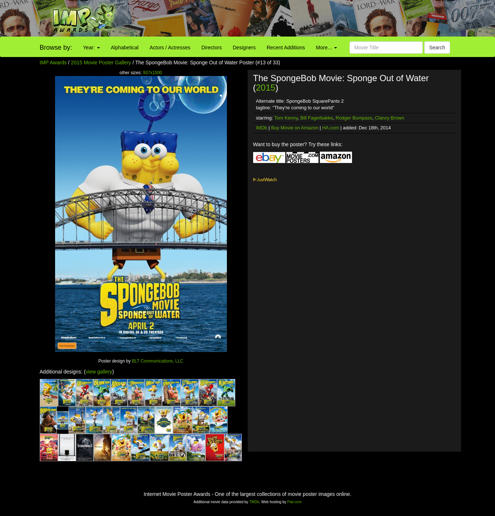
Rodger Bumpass (354, 118)
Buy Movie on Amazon (294, 127)
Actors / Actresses (170, 47)
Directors (211, 47)
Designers (244, 47)
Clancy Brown (389, 118)
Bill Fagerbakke (316, 118)
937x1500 (152, 72)
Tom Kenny (286, 118)
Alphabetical (125, 47)
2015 (265, 87)
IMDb (261, 127)
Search (437, 47)
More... (326, 47)
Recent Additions (286, 47)
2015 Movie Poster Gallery (101, 62)
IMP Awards (53, 62)
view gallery (99, 372)
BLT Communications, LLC (157, 361)
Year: (91, 47)
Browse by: (56, 47)
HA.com (330, 127)
